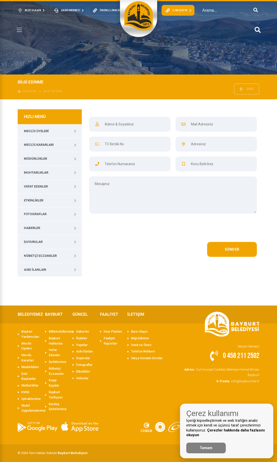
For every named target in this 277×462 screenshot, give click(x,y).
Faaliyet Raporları (110, 340)
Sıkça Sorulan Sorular (147, 358)
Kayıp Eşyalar (54, 382)
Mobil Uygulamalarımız (30, 408)
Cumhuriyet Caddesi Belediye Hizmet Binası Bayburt (222, 371)
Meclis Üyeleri (36, 131)
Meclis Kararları (39, 145)
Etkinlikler (33, 200)
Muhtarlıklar (36, 172)
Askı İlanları (35, 269)
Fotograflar (35, 214)
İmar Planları (113, 331)
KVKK (25, 392)
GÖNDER (232, 249)
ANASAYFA (27, 91)
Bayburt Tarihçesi (55, 394)
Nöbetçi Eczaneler (40, 256)
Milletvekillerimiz (58, 331)
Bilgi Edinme (140, 338)
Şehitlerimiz (57, 362)
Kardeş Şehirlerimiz (58, 406)
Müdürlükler (35, 158)
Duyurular (33, 242)
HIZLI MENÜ (35, 116)
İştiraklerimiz (30, 399)
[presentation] (219, 230)
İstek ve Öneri (141, 345)
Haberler (32, 228)
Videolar (82, 378)
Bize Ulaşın (139, 331)
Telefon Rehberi (143, 351)
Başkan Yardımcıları (30, 334)
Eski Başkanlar (28, 376)
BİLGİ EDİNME (53, 91)
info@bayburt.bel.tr (238, 381)
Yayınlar (82, 345)
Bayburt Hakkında (55, 340)
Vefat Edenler (36, 186)
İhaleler (81, 338)
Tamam (206, 448)
